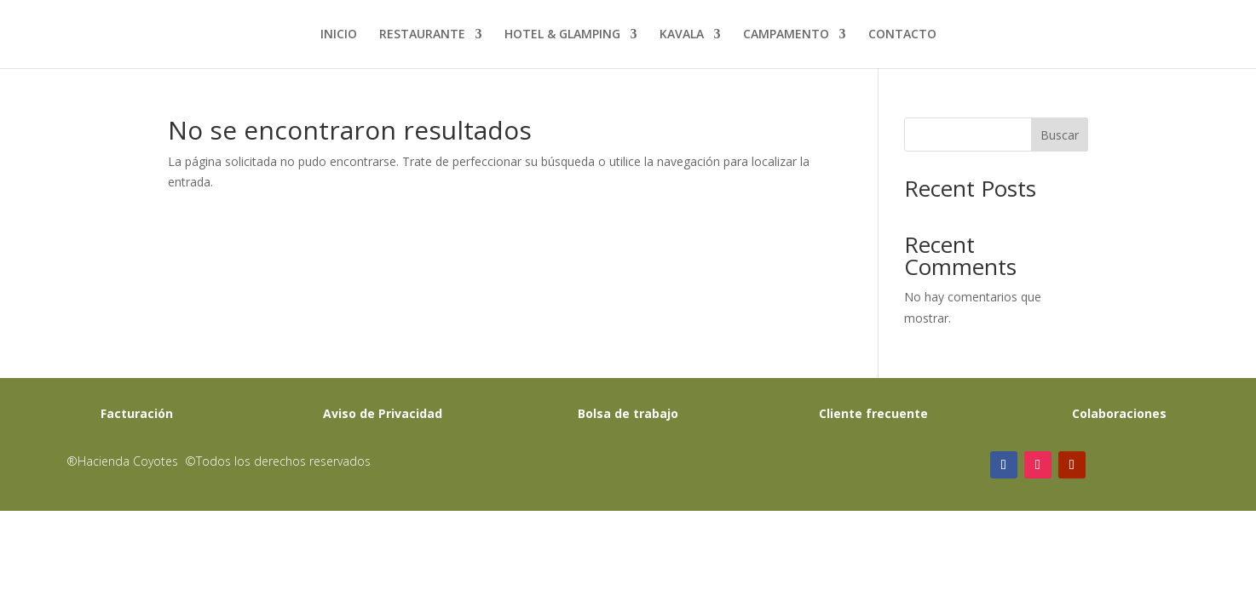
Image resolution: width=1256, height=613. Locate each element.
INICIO (338, 35)
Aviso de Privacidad (382, 413)
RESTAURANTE (422, 35)
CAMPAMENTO (786, 35)
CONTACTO (902, 35)
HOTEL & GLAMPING (562, 35)
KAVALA (682, 35)
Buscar (1059, 135)
